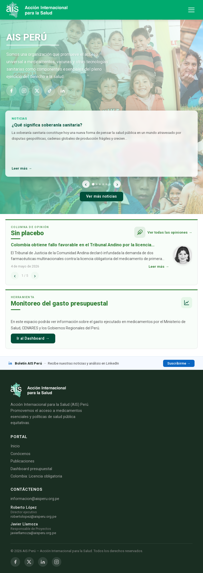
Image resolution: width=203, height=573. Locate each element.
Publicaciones (22, 461)
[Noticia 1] (93, 184)
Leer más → (22, 168)
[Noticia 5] (106, 184)
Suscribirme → (178, 363)
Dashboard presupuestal (31, 469)
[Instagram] (24, 91)
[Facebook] (11, 91)
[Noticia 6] (110, 184)
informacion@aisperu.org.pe (35, 499)
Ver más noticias (101, 196)
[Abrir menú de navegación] (191, 10)
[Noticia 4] (103, 184)
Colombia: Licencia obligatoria (36, 476)
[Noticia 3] (100, 184)
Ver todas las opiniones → (169, 232)
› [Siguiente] (117, 184)
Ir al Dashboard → (33, 338)
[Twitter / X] (29, 562)
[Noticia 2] (97, 184)
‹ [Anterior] (86, 184)
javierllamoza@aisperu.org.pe (33, 533)
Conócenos (20, 454)
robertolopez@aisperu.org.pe (33, 517)
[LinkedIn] (63, 91)
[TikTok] (50, 91)
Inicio (15, 446)
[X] (37, 91)
